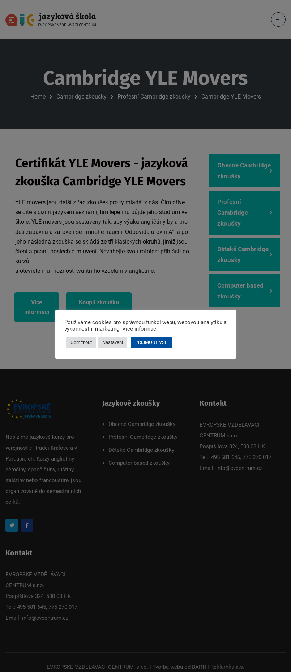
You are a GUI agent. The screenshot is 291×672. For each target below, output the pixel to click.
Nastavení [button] (112, 342)
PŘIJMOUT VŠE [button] (151, 342)
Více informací (140, 329)
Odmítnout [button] (81, 342)
